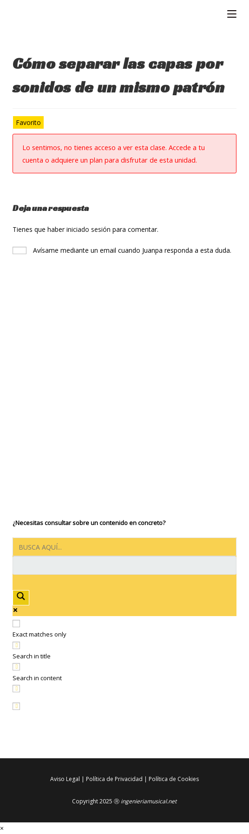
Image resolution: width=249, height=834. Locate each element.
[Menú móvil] (231, 14)
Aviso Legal (65, 779)
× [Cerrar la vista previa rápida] (2, 828)
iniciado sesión (88, 229)
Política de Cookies (174, 779)
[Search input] (124, 547)
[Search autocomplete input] (124, 565)
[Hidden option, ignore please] (16, 706)
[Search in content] (16, 666)
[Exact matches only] (16, 623)
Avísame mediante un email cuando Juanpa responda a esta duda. (122, 250)
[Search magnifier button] (21, 597)
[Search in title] (16, 645)
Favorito (28, 122)
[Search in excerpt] (16, 688)
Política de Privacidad (114, 779)
